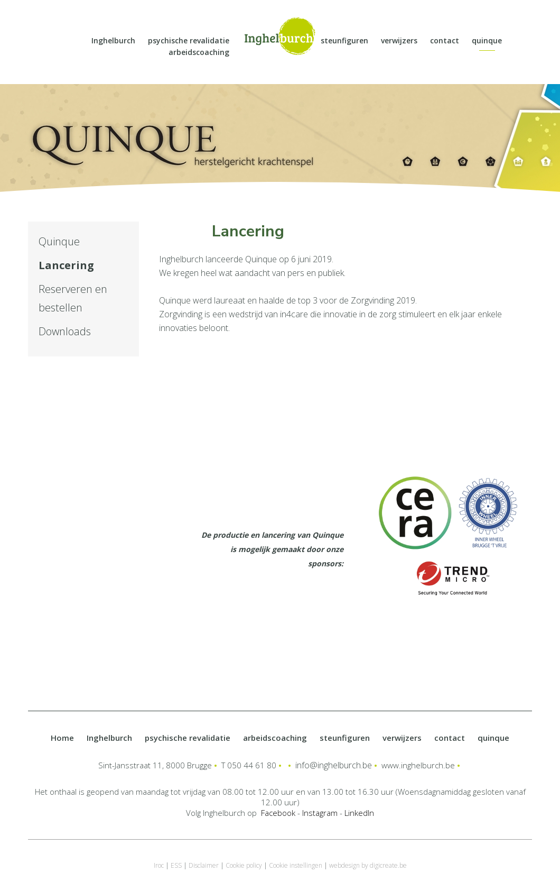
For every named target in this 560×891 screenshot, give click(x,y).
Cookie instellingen (295, 865)
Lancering (66, 265)
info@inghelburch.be (333, 765)
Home (62, 737)
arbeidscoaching (199, 52)
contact (444, 40)
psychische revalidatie (188, 40)
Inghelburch (113, 40)
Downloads (65, 331)
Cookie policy (244, 865)
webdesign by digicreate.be (368, 865)
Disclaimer (204, 865)
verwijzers (399, 40)
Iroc (159, 865)
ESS (176, 865)
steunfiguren (344, 40)
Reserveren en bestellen (73, 298)
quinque (487, 40)
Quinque (59, 241)
